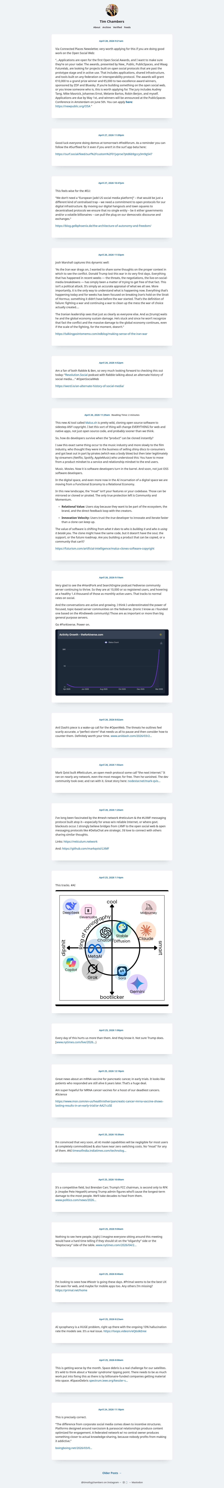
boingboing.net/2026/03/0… (73, 1448)
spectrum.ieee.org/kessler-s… (108, 1380)
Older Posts (111, 1473)
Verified (117, 27)
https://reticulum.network (80, 841)
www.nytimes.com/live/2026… (76, 1042)
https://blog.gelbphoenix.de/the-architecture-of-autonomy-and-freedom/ (103, 226)
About (96, 27)
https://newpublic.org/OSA (72, 106)
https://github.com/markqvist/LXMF (85, 848)
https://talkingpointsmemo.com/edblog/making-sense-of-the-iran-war (101, 334)
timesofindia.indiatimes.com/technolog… (99, 1150)
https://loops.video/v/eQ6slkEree (124, 1331)
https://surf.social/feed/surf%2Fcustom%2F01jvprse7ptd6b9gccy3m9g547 (103, 154)
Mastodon (137, 1482)
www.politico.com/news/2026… (75, 1200)
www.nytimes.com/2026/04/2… (116, 1245)
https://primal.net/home (71, 1290)
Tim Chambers (112, 21)
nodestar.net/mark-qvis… (144, 781)
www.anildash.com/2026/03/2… (131, 736)
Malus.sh (91, 422)
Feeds (127, 27)
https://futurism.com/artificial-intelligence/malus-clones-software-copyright (104, 548)
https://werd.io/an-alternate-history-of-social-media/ (89, 386)
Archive (106, 27)
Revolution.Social (76, 375)
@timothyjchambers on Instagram (100, 1482)
